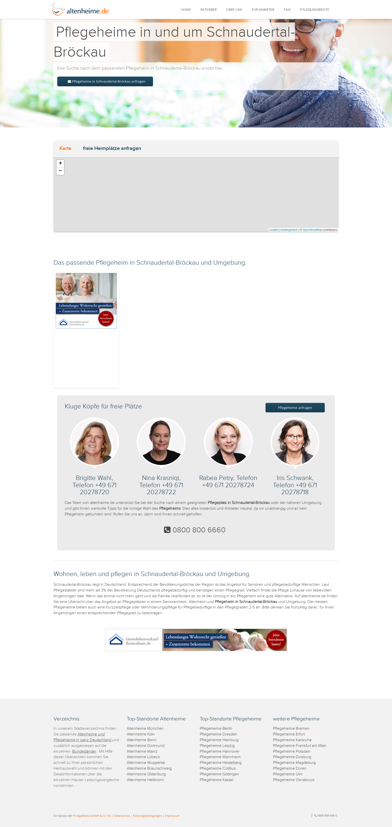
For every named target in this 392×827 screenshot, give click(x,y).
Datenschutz (122, 816)
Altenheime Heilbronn (145, 780)
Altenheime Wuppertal (146, 762)
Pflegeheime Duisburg (292, 757)
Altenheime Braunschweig (149, 768)
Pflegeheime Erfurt (289, 734)
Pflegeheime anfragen (295, 407)
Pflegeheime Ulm (287, 774)
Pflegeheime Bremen (291, 728)
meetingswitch (289, 229)
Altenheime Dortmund (145, 745)
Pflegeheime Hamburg (219, 740)
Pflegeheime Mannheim (220, 757)
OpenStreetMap (312, 229)
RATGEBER (208, 10)
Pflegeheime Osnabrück (293, 780)
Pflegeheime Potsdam (291, 751)
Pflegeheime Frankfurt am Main (299, 745)
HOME (186, 10)
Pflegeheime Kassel (216, 780)
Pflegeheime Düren (289, 768)
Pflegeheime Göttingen (219, 774)
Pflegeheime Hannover (220, 751)
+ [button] (60, 163)
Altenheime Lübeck (143, 757)
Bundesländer (84, 751)
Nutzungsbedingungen (147, 816)
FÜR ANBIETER (263, 10)
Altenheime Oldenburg (146, 774)
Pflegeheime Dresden (218, 734)
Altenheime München (145, 728)
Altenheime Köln (141, 734)
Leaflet (274, 229)
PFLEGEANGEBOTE (314, 10)
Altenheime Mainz (142, 751)
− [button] (60, 171)
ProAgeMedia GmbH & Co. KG (92, 816)
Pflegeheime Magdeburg (294, 762)
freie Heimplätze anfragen (112, 148)
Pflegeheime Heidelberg (221, 762)
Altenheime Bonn (141, 740)
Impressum (172, 816)
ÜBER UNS (234, 10)
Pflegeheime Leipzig (217, 745)
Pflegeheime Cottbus (218, 768)
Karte (65, 148)
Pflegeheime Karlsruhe (292, 740)
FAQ (287, 10)
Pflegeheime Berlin (216, 728)
